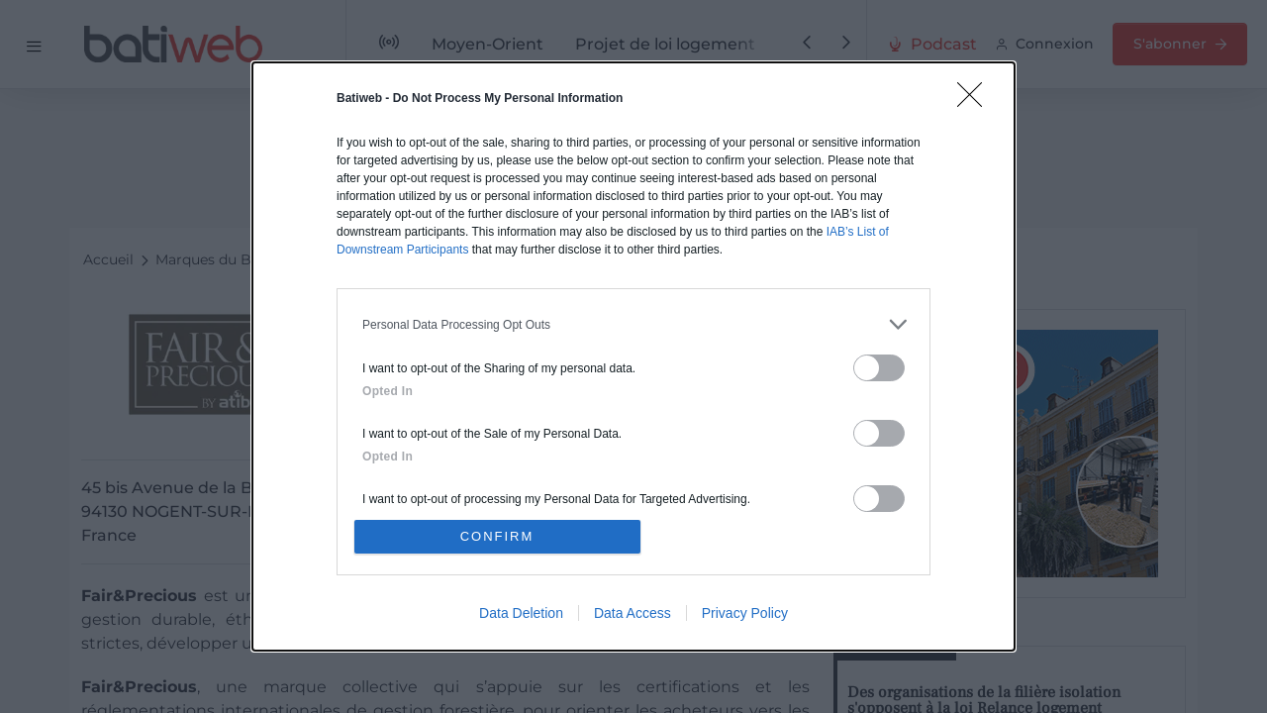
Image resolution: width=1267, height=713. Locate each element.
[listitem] (633, 324)
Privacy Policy (745, 613)
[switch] (879, 368)
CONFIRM (497, 536)
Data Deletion (521, 613)
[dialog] (633, 356)
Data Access (632, 613)
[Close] (976, 101)
